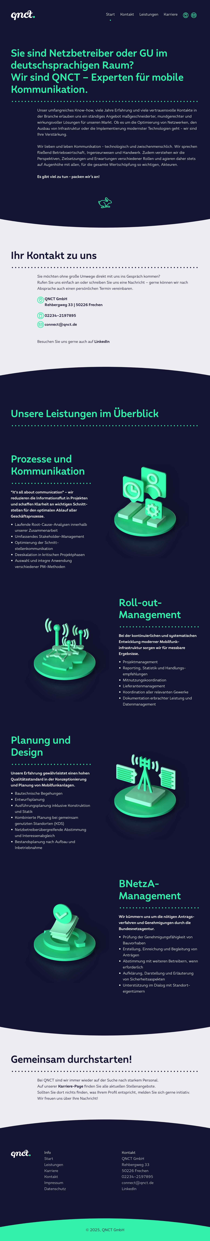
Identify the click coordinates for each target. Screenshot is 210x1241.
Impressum (53, 1182)
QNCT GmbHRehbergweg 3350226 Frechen (135, 1165)
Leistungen (148, 14)
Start (110, 14)
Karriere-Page (70, 1086)
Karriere (171, 14)
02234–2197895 (137, 1176)
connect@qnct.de (138, 1182)
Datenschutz (55, 1189)
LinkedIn (129, 1189)
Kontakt (127, 14)
